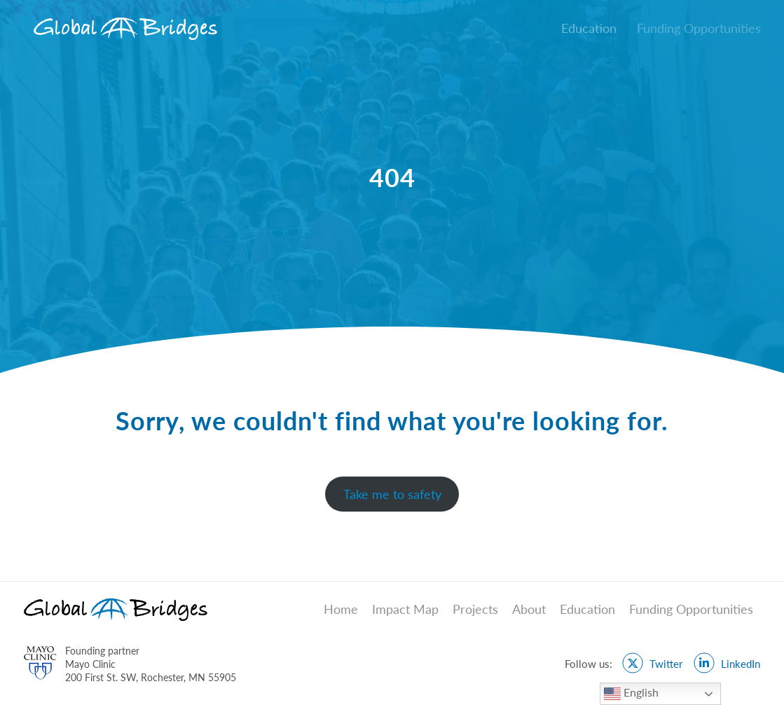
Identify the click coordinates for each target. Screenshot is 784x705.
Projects (475, 609)
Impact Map (405, 609)
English (631, 693)
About (529, 609)
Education (587, 609)
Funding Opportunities (691, 609)
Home (341, 609)
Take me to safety (392, 494)
